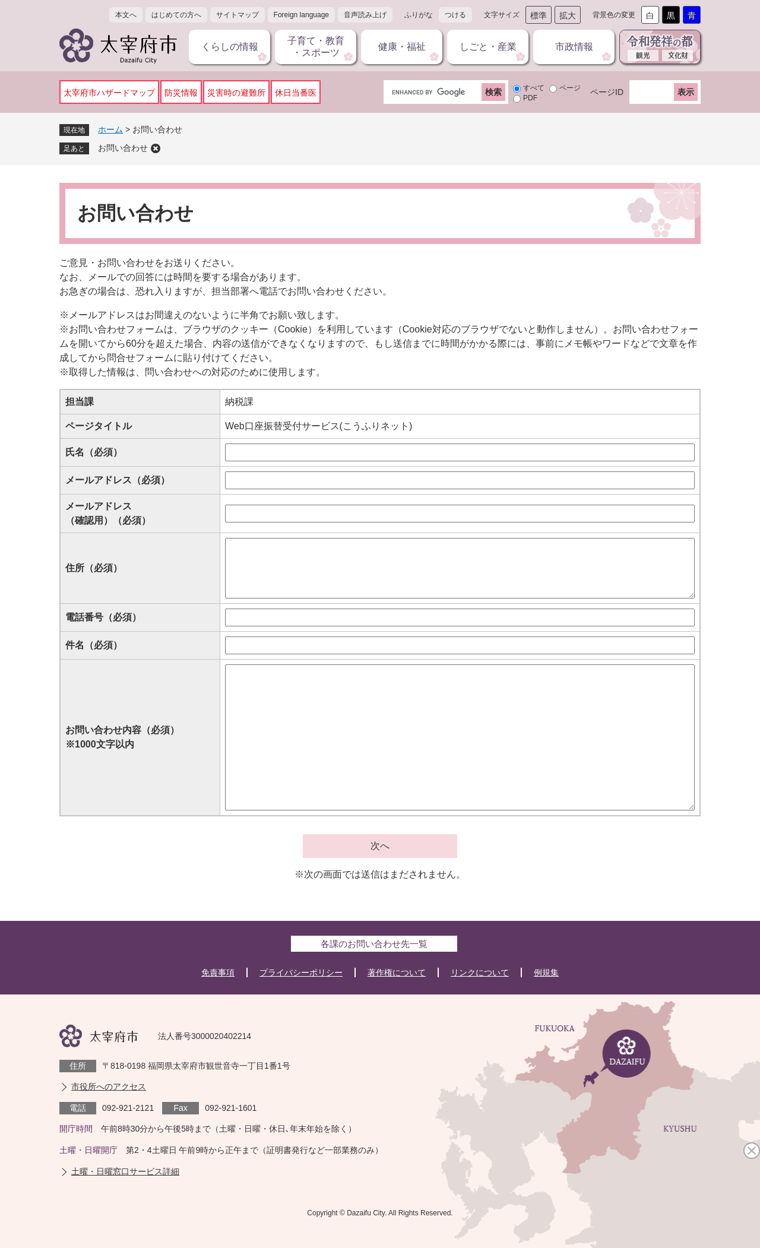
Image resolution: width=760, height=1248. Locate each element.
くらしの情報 (229, 47)
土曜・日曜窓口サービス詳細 (125, 1171)
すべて (533, 88)
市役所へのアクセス (108, 1086)
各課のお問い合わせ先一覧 (374, 944)
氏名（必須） (93, 452)
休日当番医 (295, 92)
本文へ (126, 15)
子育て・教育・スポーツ (315, 47)
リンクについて (480, 972)
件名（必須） (93, 645)
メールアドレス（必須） (117, 480)
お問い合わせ (123, 148)
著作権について (397, 972)
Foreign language (301, 15)
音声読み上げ (365, 15)
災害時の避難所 (236, 92)
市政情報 (574, 47)
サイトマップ (237, 15)
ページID (606, 92)
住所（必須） (93, 568)
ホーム (110, 129)
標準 (538, 15)
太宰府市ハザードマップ (109, 92)
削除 (155, 148)
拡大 (567, 15)
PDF (530, 98)
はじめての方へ (176, 15)
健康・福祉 (402, 47)
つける (455, 15)
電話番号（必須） (103, 617)
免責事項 (218, 972)
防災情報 (181, 92)
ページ (570, 88)
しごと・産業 (488, 47)
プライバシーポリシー (301, 972)
